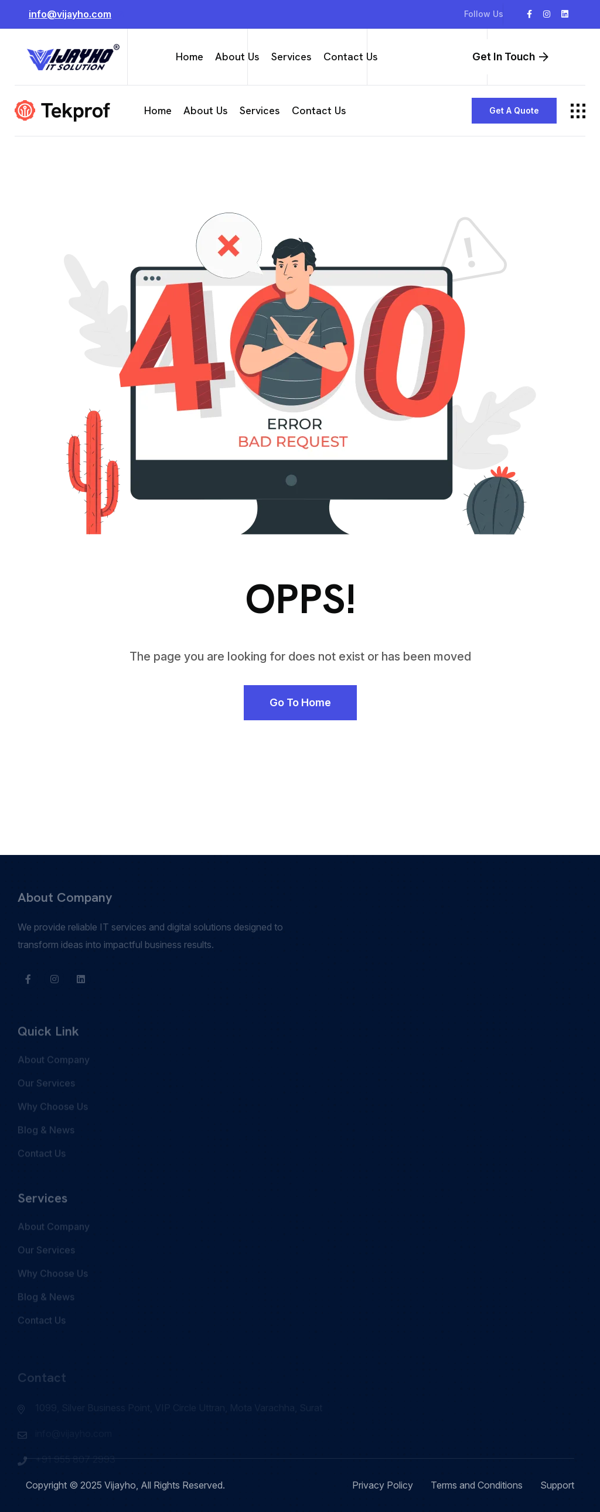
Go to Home (300, 702)
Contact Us (350, 56)
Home (189, 56)
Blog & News (46, 1147)
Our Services (46, 1100)
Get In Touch (510, 56)
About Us (237, 56)
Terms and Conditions (477, 1485)
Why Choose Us (53, 1124)
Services (291, 56)
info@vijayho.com (78, 14)
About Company (54, 1077)
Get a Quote (514, 110)
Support (557, 1485)
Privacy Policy (382, 1485)
